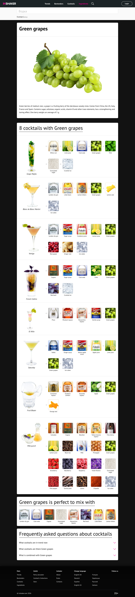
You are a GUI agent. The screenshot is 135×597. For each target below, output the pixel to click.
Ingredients (83, 4)
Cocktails (71, 4)
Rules (58, 578)
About (58, 575)
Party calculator (38, 575)
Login (127, 4)
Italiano (94, 585)
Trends (47, 4)
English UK (78, 575)
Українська (96, 578)
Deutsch (77, 578)
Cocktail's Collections (40, 578)
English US (77, 585)
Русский (95, 582)
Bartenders (58, 4)
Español (77, 582)
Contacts (59, 582)
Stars (35, 582)
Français (95, 575)
